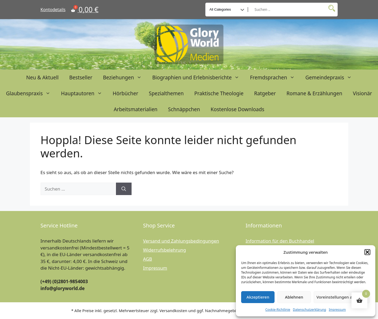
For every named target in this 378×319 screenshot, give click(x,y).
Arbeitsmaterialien (136, 109)
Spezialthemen (166, 93)
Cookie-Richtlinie (277, 309)
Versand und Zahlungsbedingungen (181, 241)
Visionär (362, 93)
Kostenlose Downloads (237, 109)
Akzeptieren (257, 297)
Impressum (337, 309)
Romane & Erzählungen (314, 93)
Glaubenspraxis (31, 93)
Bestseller (80, 77)
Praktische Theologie (219, 93)
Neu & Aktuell (42, 77)
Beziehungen (125, 77)
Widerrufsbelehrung (164, 250)
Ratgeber (265, 93)
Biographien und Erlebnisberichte (198, 77)
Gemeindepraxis (331, 77)
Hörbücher (125, 93)
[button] (367, 252)
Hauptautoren (84, 93)
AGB (147, 259)
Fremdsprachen (275, 77)
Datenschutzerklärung (309, 309)
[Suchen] (124, 189)
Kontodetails (53, 9)
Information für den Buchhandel (280, 241)
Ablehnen (294, 297)
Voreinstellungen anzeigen (341, 297)
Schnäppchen (184, 109)
